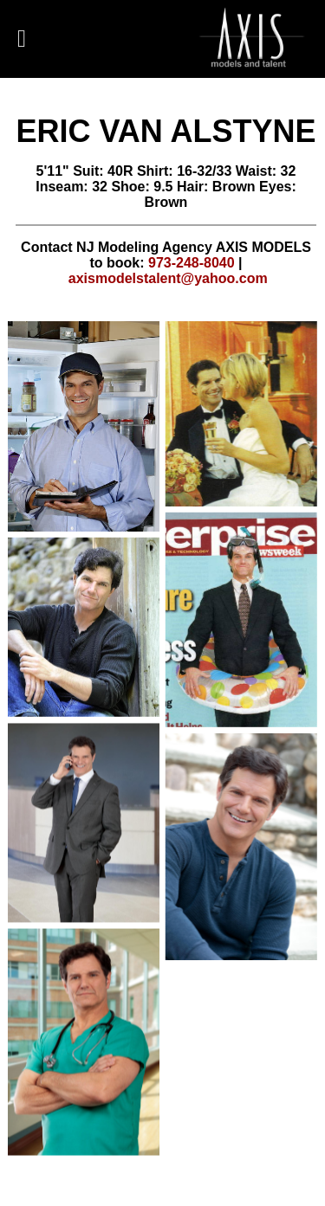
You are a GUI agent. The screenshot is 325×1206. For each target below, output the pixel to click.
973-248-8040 (191, 262)
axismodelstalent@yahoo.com (168, 278)
